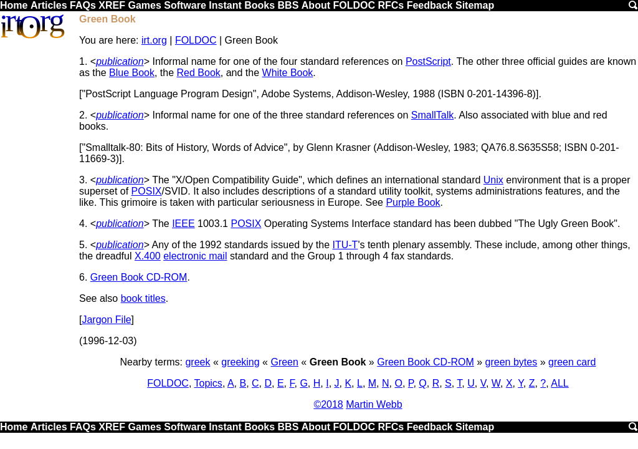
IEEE (183, 223)
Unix (493, 180)
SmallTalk (432, 115)
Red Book (199, 72)
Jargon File (106, 319)
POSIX (146, 191)
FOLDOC (354, 5)
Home (13, 5)
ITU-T (345, 244)
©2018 (328, 404)
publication (120, 61)
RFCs (391, 5)
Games (144, 5)
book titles (143, 298)
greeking (240, 362)
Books (259, 5)
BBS (288, 5)
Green (284, 362)
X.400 (148, 256)
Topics (208, 383)
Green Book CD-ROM (139, 277)
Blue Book (132, 72)
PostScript (428, 61)
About (316, 5)
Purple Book (413, 202)
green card (572, 362)
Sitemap (474, 5)
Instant (225, 5)
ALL (559, 383)
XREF (111, 5)
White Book (287, 72)
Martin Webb (374, 404)
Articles (49, 5)
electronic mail (195, 256)
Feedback (430, 5)
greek (197, 362)
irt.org (154, 40)
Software (185, 5)
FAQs (83, 5)
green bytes (511, 362)
